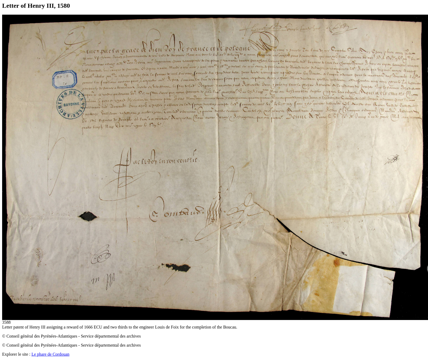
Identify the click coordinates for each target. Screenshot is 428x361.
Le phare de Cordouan (50, 354)
